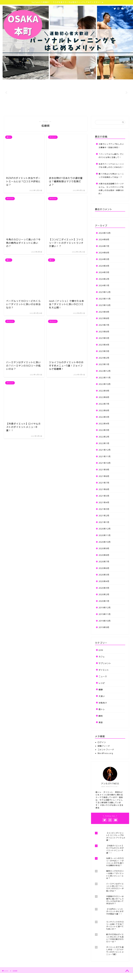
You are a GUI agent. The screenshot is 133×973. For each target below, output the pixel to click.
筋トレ (102, 709)
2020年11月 (105, 535)
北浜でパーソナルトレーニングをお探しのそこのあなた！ (111, 166)
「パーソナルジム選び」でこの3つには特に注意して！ (111, 156)
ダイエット (104, 670)
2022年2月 (104, 436)
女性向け (103, 702)
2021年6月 (104, 489)
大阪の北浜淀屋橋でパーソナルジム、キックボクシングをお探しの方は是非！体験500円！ (111, 188)
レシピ (102, 683)
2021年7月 (104, 482)
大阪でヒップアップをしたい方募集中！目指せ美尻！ (111, 146)
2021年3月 (104, 509)
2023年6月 (104, 331)
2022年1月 (104, 443)
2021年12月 (105, 449)
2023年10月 (105, 305)
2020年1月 (104, 601)
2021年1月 (104, 522)
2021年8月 (104, 476)
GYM (101, 650)
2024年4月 (104, 266)
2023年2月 (104, 358)
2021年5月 (104, 495)
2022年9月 (104, 390)
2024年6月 (104, 252)
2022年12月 (105, 371)
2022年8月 (104, 397)
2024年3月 (104, 272)
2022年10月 (105, 384)
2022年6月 (104, 410)
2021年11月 (105, 456)
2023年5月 (104, 338)
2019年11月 (105, 614)
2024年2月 (104, 279)
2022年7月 (104, 404)
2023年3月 (104, 351)
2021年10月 (105, 463)
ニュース (103, 676)
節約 (101, 716)
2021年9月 (104, 469)
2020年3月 (104, 588)
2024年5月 (104, 259)
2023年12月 (105, 292)
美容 (101, 722)
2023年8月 (104, 318)
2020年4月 (104, 581)
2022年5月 (104, 417)
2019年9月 (104, 627)
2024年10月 (105, 233)
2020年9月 (104, 548)
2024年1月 (104, 285)
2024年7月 (104, 246)
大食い (102, 696)
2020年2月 (104, 594)
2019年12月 (105, 607)
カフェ (102, 656)
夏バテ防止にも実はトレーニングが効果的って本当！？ (111, 175)
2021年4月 (104, 502)
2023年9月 (104, 312)
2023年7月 (104, 325)
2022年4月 (104, 423)
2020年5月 (104, 574)
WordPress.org (105, 753)
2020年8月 (104, 555)
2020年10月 (105, 542)
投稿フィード (104, 746)
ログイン (102, 742)
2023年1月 (104, 364)
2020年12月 (105, 528)
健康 (101, 689)
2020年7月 (104, 561)
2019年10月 (105, 620)
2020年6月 (104, 568)
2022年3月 (104, 430)
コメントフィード (106, 749)
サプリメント (105, 663)
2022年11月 (105, 377)
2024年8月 (104, 239)
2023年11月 (105, 298)
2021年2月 (104, 515)
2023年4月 (104, 344)
